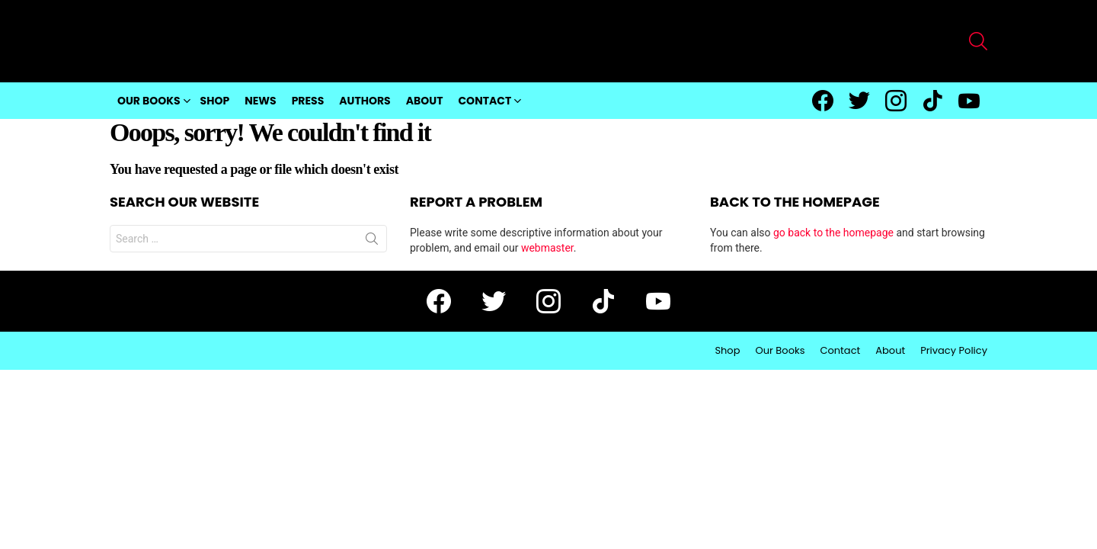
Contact (484, 100)
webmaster (547, 248)
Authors (364, 100)
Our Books (149, 100)
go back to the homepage (833, 232)
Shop (215, 100)
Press (308, 100)
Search (372, 241)
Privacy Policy (953, 351)
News (260, 100)
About (424, 100)
